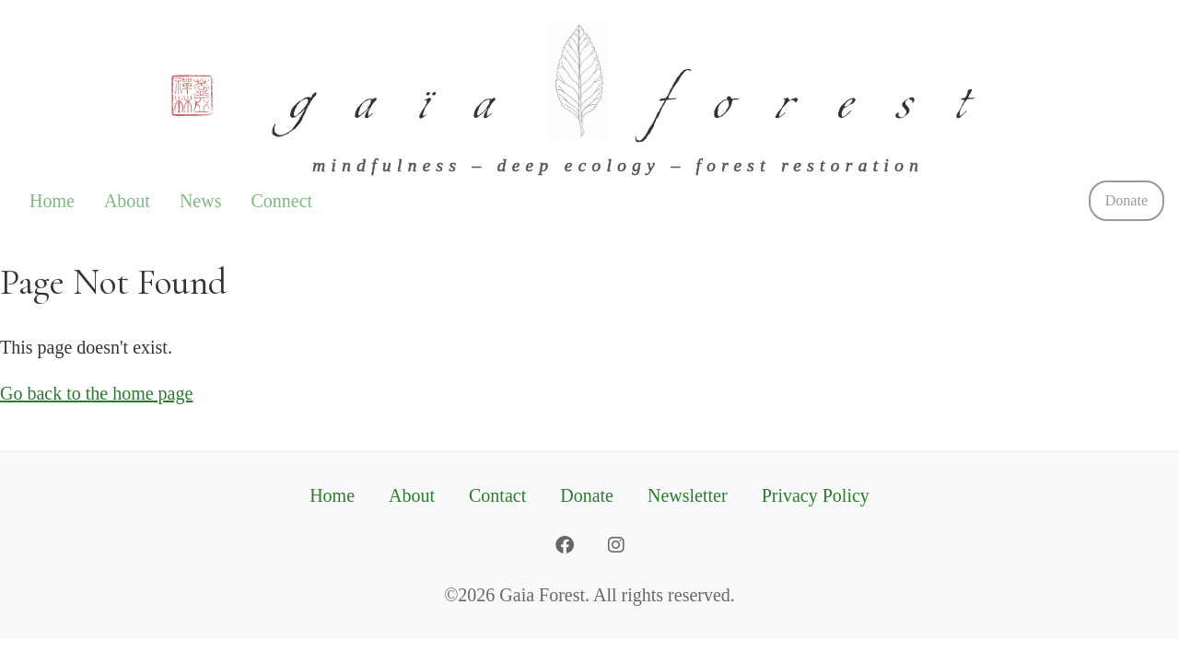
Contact (497, 495)
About (127, 201)
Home (52, 201)
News (201, 201)
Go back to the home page (96, 393)
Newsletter (688, 495)
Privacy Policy (816, 495)
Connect (281, 201)
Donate (1126, 200)
